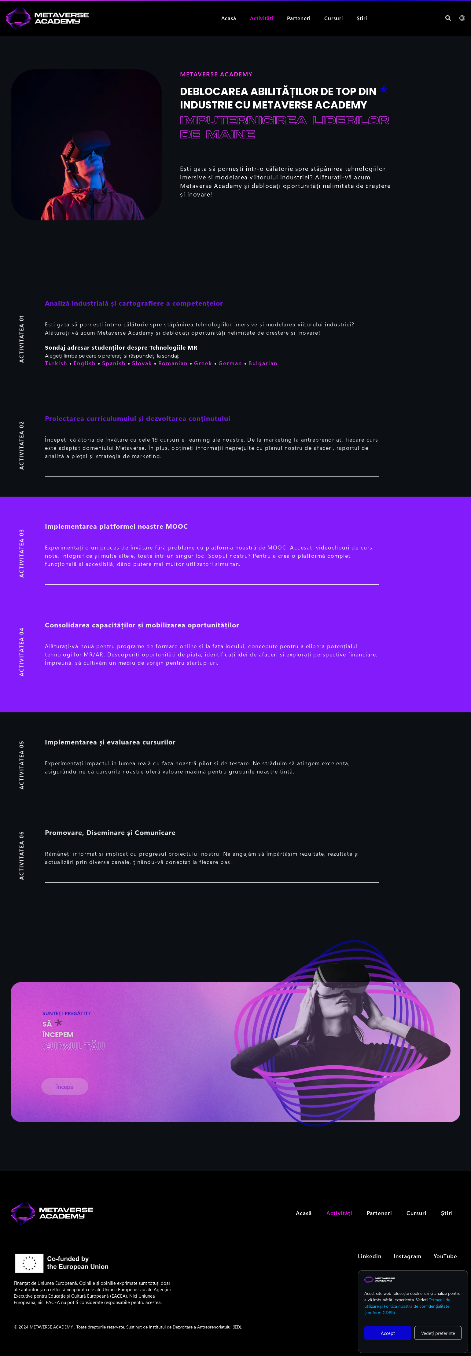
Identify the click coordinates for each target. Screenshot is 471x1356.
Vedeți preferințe (438, 1333)
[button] (448, 18)
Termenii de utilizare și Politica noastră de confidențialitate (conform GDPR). (407, 1306)
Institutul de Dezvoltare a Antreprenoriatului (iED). (195, 1338)
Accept (388, 1333)
